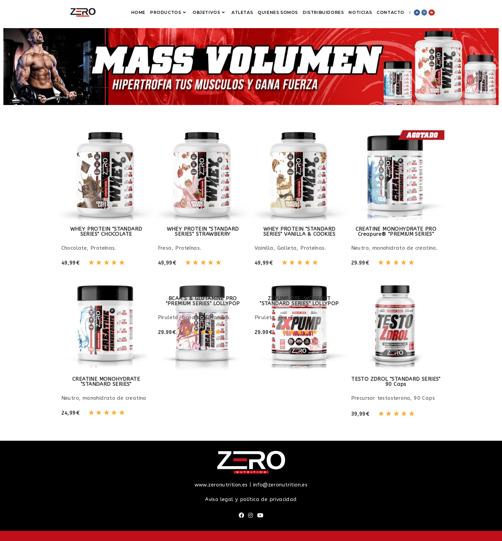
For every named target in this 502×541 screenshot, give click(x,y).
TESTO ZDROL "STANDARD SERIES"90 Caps (396, 381)
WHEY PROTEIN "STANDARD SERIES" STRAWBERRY (203, 231)
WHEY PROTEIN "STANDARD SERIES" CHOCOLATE (106, 231)
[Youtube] (260, 516)
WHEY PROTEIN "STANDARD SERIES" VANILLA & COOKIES (299, 231)
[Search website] (410, 12)
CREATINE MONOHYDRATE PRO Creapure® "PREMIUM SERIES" (396, 231)
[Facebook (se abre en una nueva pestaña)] (417, 12)
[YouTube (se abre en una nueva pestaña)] (431, 12)
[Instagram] (250, 516)
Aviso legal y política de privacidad (251, 499)
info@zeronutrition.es (280, 485)
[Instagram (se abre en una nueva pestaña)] (424, 12)
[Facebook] (241, 516)
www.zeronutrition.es (221, 485)
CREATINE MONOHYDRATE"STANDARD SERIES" (106, 381)
